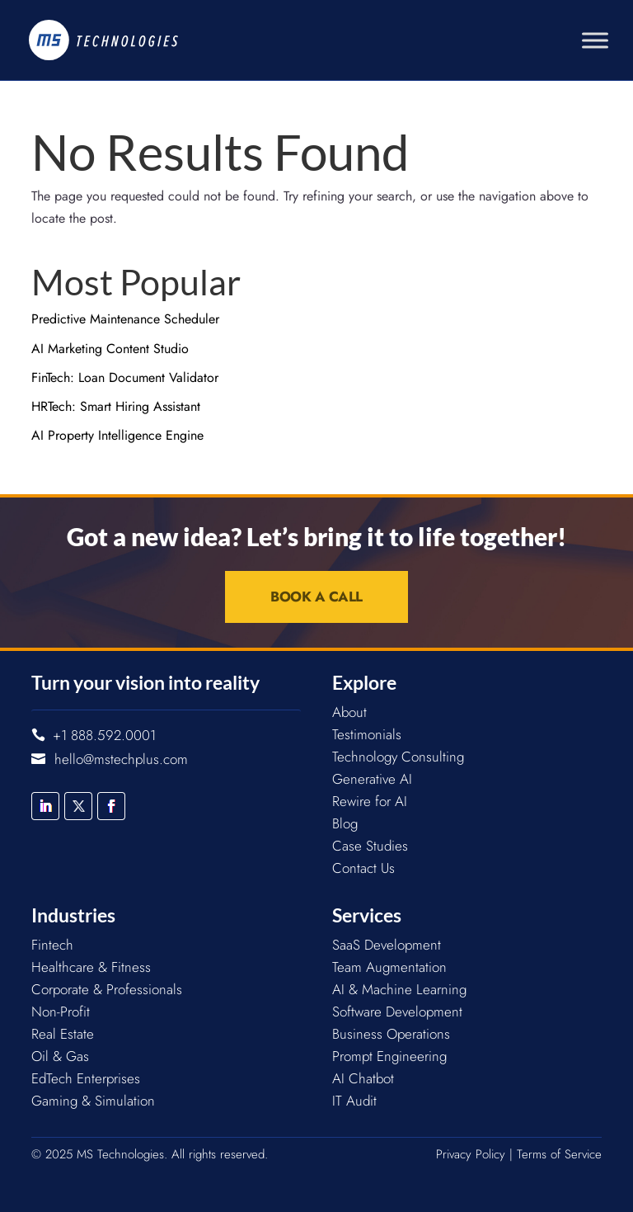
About (349, 712)
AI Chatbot (363, 1078)
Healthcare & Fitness (91, 967)
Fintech (52, 945)
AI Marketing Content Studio (110, 348)
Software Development (397, 1011)
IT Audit (354, 1101)
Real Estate (62, 1034)
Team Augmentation (389, 967)
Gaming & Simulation (93, 1101)
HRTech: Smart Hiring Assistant (115, 406)
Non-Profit (60, 1011)
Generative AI (372, 779)
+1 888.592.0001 (104, 735)
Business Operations (391, 1034)
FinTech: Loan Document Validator (124, 377)
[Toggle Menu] (595, 40)
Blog (345, 823)
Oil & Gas (60, 1056)
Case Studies (370, 846)
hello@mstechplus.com (121, 759)
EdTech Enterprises (85, 1078)
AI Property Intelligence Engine (117, 435)
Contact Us (363, 868)
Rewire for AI (369, 801)
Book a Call (316, 596)
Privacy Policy (470, 1154)
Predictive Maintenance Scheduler (125, 318)
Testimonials (366, 734)
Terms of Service (559, 1154)
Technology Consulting (398, 756)
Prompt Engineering (389, 1056)
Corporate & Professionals (106, 989)
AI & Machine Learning (399, 989)
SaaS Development (386, 945)
